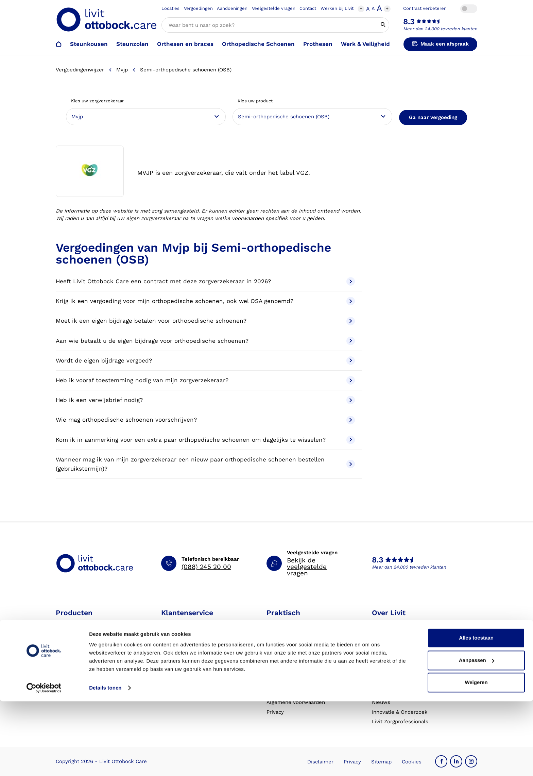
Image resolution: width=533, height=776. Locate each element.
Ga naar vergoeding (433, 117)
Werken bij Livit (337, 8)
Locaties (170, 8)
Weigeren (476, 757)
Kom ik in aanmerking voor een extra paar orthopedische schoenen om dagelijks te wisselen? (205, 440)
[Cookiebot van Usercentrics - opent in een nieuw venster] (44, 763)
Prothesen (317, 43)
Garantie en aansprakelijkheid (198, 682)
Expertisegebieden (395, 643)
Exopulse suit (72, 682)
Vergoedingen (198, 8)
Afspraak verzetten (184, 633)
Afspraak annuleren (185, 643)
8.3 (409, 22)
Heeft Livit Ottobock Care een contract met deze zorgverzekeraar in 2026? (205, 281)
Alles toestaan (476, 712)
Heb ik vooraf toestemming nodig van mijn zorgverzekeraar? (205, 380)
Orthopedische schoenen (86, 643)
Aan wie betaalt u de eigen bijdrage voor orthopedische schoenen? (205, 341)
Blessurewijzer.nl (393, 682)
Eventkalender (284, 663)
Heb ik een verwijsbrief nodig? (205, 400)
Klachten (172, 673)
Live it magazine (286, 673)
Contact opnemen (183, 653)
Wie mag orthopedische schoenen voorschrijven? (205, 420)
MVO (377, 653)
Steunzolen (132, 43)
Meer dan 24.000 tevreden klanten (440, 28)
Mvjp (122, 70)
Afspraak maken (181, 624)
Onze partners (389, 663)
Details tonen (105, 762)
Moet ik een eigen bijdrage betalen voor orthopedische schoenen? (205, 321)
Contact (307, 8)
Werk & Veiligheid (365, 43)
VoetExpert (385, 692)
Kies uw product (255, 100)
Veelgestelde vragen (273, 8)
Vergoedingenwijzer (80, 70)
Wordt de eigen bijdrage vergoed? (205, 360)
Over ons (383, 624)
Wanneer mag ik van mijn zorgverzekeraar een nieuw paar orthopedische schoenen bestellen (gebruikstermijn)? (205, 464)
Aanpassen (476, 735)
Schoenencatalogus (290, 624)
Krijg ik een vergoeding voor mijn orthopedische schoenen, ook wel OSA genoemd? (205, 301)
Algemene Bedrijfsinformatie (302, 692)
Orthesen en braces (185, 43)
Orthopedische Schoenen (258, 43)
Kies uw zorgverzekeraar (97, 100)
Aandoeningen (232, 8)
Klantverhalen (283, 682)
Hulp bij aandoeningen (293, 633)
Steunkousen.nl (391, 673)
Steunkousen (89, 43)
